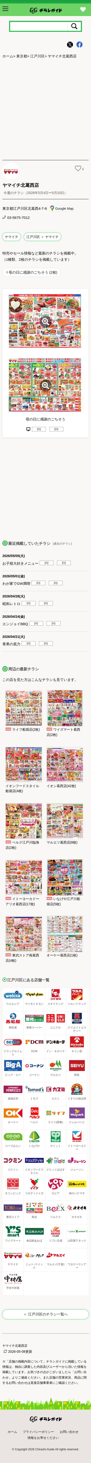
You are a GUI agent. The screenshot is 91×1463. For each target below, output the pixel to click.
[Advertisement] (45, 110)
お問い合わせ (69, 1432)
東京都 (21, 56)
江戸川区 (37, 56)
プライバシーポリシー (38, 1432)
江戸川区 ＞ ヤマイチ (42, 237)
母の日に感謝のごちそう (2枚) (33, 272)
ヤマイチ (11, 237)
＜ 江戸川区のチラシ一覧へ (45, 1314)
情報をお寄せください (43, 1438)
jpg (39, 429)
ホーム (7, 56)
